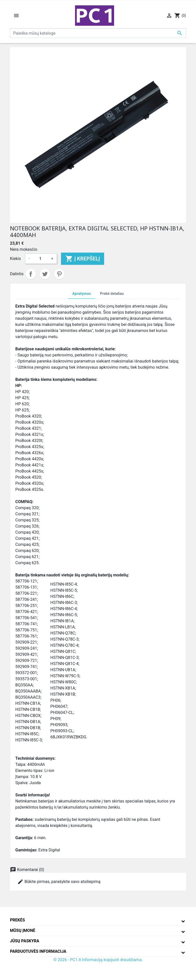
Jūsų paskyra (24, 940)
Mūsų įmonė (22, 930)
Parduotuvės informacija (38, 951)
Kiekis (15, 258)
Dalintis (31, 274)
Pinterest (59, 274)
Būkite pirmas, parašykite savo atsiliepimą (58, 882)
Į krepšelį (82, 259)
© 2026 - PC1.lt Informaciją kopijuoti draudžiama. (98, 959)
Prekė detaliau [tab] (112, 294)
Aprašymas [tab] (81, 294)
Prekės (17, 920)
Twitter (45, 274)
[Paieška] (98, 33)
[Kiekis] (40, 259)
